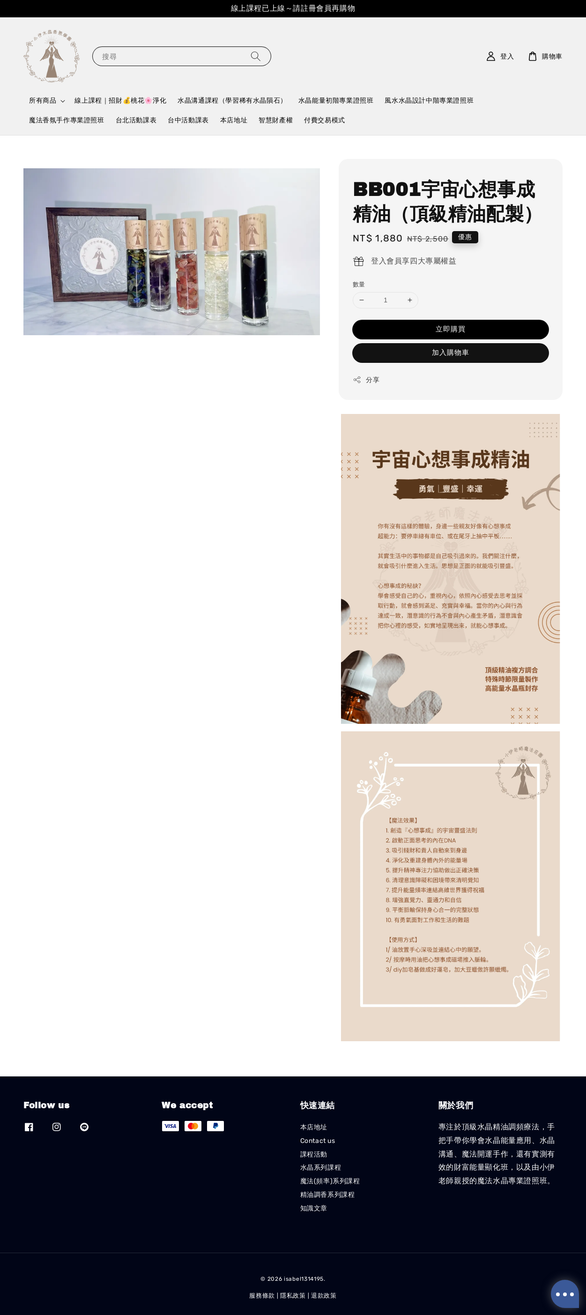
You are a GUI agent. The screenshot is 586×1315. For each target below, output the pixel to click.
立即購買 (451, 329)
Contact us (317, 1141)
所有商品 (42, 101)
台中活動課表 (188, 120)
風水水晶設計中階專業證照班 (429, 101)
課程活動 (313, 1154)
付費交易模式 (324, 120)
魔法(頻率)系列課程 (330, 1181)
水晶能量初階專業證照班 (336, 101)
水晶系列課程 (320, 1168)
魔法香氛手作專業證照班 (66, 120)
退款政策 (324, 1295)
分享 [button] (366, 380)
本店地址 (233, 120)
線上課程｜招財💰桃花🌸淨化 (120, 101)
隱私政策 (293, 1295)
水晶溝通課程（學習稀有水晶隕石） (232, 101)
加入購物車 (450, 352)
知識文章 (313, 1208)
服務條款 (262, 1295)
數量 (359, 284)
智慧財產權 (276, 120)
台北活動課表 (136, 120)
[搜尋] (256, 56)
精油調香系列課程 (327, 1195)
